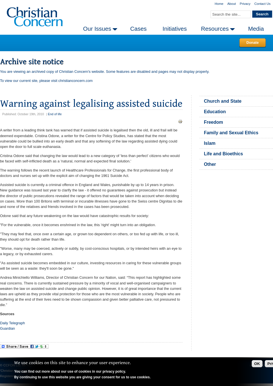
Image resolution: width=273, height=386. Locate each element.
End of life (55, 114)
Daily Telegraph (12, 323)
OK (257, 364)
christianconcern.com (75, 81)
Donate (252, 42)
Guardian (7, 328)
